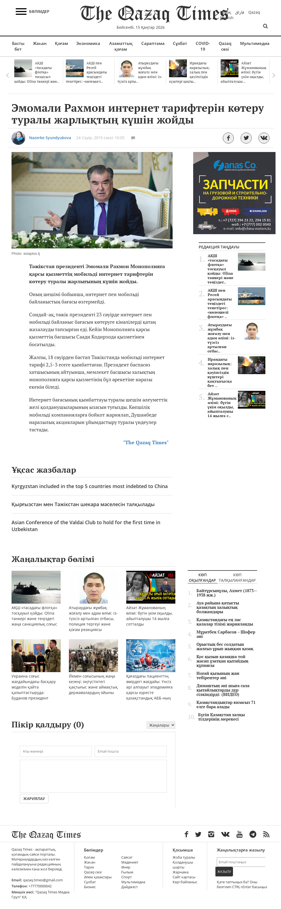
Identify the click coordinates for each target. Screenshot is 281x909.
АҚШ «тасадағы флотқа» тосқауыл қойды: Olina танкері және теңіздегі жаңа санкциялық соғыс (36, 606)
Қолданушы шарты (183, 865)
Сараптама (153, 43)
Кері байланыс (185, 882)
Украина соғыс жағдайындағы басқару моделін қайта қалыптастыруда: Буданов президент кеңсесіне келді (36, 679)
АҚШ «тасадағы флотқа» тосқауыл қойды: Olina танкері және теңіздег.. (236, 269)
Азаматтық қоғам (121, 46)
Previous (7, 75)
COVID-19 (203, 46)
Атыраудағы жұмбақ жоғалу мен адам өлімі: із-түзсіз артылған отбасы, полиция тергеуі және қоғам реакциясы (93, 608)
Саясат (127, 857)
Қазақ (225, 12)
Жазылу (224, 871)
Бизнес (90, 887)
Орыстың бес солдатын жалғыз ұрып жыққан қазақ (224, 646)
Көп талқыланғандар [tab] (237, 577)
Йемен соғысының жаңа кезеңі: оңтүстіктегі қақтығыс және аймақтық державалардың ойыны (93, 674)
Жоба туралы (184, 857)
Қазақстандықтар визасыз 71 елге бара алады (225, 704)
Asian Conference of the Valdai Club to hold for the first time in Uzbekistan (86, 525)
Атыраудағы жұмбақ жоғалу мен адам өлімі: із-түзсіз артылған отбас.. (236, 338)
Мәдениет (129, 862)
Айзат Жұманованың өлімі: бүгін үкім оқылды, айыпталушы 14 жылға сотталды (150, 606)
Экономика (88, 43)
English (227, 17)
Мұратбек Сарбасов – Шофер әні (225, 634)
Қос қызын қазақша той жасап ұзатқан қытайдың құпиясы (222, 661)
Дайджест (129, 887)
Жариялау (34, 798)
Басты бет (18, 46)
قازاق (239, 12)
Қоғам (61, 43)
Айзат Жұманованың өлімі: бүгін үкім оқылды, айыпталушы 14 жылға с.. (236, 405)
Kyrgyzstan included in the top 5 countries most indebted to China (90, 486)
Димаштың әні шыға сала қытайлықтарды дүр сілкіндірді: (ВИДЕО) (222, 690)
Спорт (126, 877)
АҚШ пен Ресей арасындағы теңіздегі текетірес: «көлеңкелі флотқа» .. (236, 303)
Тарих (89, 867)
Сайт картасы (184, 877)
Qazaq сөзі (225, 46)
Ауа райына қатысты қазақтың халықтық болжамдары (217, 607)
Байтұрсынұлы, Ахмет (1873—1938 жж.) (226, 593)
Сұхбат (180, 43)
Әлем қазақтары (98, 877)
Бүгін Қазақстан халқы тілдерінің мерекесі (221, 717)
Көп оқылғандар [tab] (202, 577)
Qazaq (254, 12)
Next (273, 75)
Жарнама (181, 872)
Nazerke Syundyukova (50, 137)
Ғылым (127, 872)
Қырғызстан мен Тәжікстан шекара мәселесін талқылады (83, 504)
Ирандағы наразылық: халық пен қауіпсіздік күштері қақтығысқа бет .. (236, 372)
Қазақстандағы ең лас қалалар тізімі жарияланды (224, 622)
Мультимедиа (254, 43)
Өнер (125, 867)
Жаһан (40, 43)
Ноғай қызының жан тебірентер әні (217, 675)
